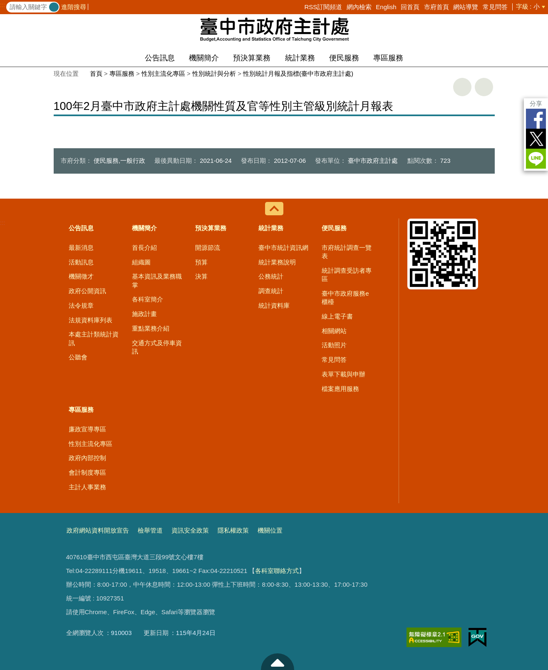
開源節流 (207, 247)
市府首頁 (436, 6)
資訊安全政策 (190, 530)
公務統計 (270, 276)
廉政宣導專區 (87, 429)
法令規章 (81, 305)
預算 (201, 262)
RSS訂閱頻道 (323, 6)
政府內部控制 (87, 457)
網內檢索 (359, 6)
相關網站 (334, 330)
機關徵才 (81, 276)
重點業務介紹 (150, 328)
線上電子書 (337, 316)
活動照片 (334, 345)
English (386, 6)
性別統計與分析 (214, 73)
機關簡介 (204, 58)
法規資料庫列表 (90, 320)
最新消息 (81, 247)
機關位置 (270, 530)
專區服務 (388, 58)
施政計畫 (144, 313)
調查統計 (270, 290)
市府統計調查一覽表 (347, 251)
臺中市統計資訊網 (283, 247)
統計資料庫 (274, 305)
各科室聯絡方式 (277, 570)
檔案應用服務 (340, 388)
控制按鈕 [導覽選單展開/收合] (274, 208)
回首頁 (410, 6)
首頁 (96, 73)
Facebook (536, 119)
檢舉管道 (150, 530)
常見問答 (495, 6)
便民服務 (344, 58)
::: (2, 5)
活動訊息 (81, 262)
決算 (201, 276)
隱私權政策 (233, 530)
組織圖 (141, 262)
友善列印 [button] (462, 87)
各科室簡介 (147, 299)
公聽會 (78, 357)
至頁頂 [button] (277, 661)
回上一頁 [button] (484, 87)
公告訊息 (160, 58)
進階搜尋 (73, 7)
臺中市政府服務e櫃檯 (345, 297)
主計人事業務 (87, 487)
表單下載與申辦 (343, 374)
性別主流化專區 (163, 73)
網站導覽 (465, 6)
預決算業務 (251, 58)
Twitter (536, 139)
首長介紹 (144, 247)
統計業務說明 (277, 262)
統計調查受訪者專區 (347, 274)
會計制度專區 (87, 472)
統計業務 (300, 58)
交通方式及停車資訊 (157, 347)
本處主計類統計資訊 (94, 338)
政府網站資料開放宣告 (98, 530)
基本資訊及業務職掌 (157, 280)
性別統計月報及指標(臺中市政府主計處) (298, 73)
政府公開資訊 (87, 290)
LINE (536, 159)
